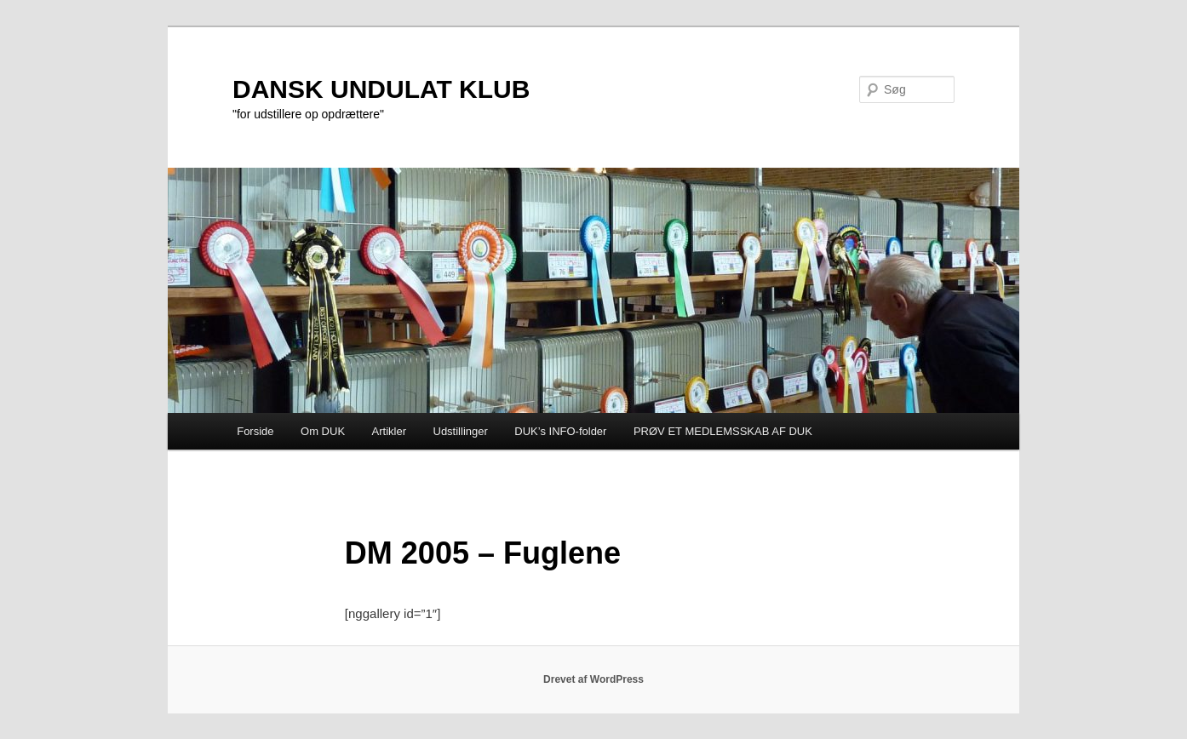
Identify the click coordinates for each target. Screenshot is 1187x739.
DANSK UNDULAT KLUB (381, 89)
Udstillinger (460, 431)
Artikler (389, 431)
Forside (255, 431)
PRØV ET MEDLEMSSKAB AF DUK (723, 431)
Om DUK (323, 431)
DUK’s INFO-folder (560, 431)
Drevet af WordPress (593, 679)
